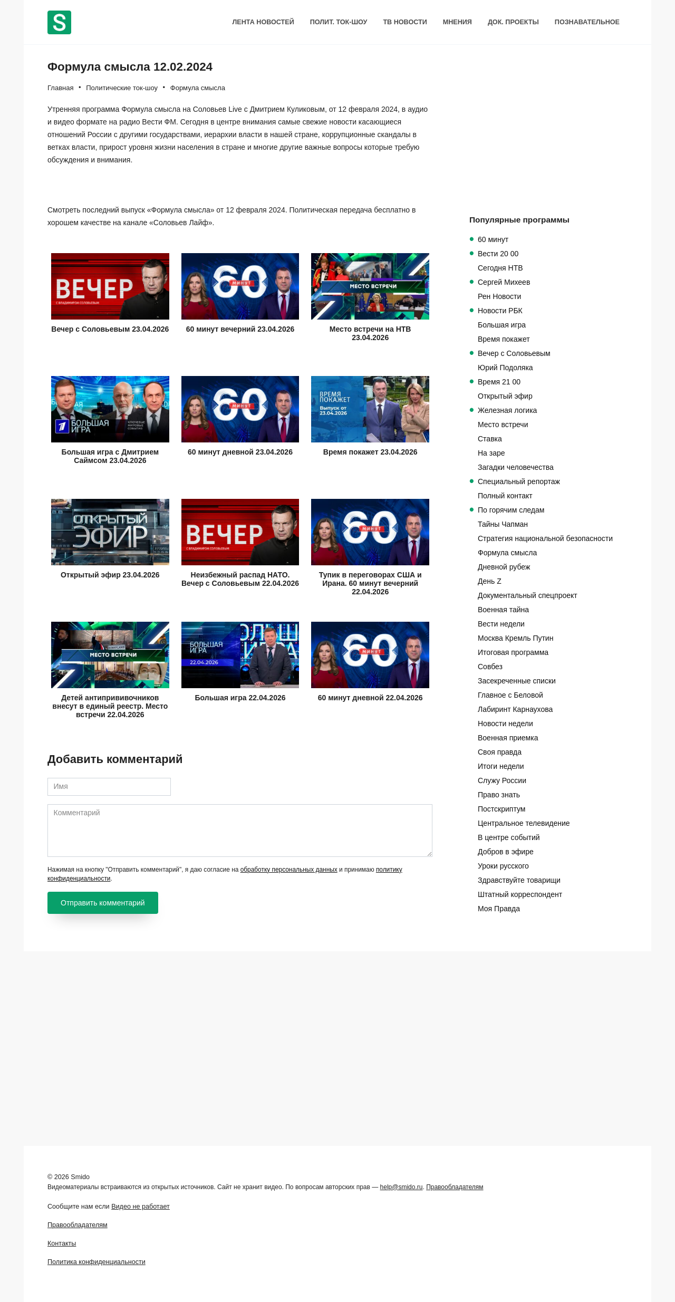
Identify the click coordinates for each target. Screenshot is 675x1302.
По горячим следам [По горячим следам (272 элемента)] (511, 510)
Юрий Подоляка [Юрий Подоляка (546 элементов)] (505, 367)
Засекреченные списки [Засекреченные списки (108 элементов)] (517, 681)
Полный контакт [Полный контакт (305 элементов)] (505, 495)
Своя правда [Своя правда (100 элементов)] (500, 752)
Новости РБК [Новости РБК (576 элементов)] (500, 310)
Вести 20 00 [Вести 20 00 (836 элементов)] (498, 253)
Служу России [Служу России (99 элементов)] (502, 780)
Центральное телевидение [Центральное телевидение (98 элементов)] (524, 823)
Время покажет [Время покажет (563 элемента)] (504, 339)
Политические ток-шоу (122, 88)
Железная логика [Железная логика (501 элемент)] (507, 410)
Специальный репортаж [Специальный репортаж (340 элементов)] (519, 481)
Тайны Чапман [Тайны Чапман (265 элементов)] (503, 524)
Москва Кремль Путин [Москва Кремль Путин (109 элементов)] (515, 638)
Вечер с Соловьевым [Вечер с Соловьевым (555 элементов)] (514, 353)
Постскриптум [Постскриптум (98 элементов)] (501, 809)
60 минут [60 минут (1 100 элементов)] (493, 239)
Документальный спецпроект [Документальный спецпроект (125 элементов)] (527, 595)
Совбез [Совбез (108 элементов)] (490, 666)
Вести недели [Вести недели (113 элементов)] (501, 624)
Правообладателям (454, 1187)
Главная (60, 88)
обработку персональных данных (289, 1074)
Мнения (457, 22)
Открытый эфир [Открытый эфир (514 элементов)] (505, 396)
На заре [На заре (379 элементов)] (491, 453)
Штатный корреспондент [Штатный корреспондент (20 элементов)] (520, 894)
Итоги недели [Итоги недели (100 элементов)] (501, 766)
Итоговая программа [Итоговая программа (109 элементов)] (513, 652)
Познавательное (587, 22)
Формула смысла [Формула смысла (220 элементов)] (507, 552)
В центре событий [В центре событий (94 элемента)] (509, 837)
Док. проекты (513, 22)
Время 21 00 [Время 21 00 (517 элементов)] (499, 382)
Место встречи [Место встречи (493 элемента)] (503, 424)
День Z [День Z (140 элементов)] (490, 581)
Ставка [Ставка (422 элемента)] (490, 439)
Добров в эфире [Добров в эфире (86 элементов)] (506, 851)
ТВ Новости (405, 22)
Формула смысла (197, 88)
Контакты (61, 1243)
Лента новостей (263, 22)
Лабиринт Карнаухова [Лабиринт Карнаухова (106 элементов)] (515, 709)
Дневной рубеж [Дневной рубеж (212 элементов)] (504, 567)
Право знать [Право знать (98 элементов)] (499, 794)
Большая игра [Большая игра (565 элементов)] (502, 325)
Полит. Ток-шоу (339, 22)
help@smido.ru (401, 1187)
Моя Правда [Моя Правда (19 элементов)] (499, 908)
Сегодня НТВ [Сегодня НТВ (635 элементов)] (500, 268)
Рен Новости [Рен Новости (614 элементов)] (499, 296)
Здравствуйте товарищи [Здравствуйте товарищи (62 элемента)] (519, 880)
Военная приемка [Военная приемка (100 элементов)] (508, 738)
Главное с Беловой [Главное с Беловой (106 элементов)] (510, 695)
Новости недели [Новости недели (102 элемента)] (505, 723)
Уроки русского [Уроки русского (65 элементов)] (503, 866)
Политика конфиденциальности (96, 1262)
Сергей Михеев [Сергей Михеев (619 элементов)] (504, 282)
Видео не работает (140, 1206)
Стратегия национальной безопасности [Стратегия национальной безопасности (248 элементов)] (545, 538)
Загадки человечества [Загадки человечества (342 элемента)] (516, 467)
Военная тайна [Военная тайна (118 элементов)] (503, 609)
